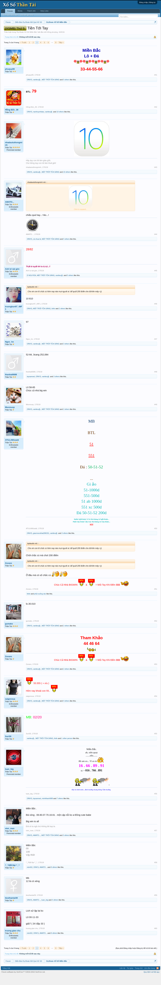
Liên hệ (122, 978)
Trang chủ (139, 978)
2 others (62, 318)
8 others (54, 877)
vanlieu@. (37, 89)
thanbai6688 (11, 384)
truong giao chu (12, 940)
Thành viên (31, 11)
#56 (155, 803)
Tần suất (126, 30)
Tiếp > (61, 52)
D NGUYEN (31, 285)
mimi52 (29, 877)
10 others (60, 121)
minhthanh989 (47, 808)
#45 (155, 280)
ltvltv (53, 318)
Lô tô (134, 30)
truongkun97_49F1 (13, 317)
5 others (66, 89)
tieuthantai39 (11, 907)
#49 (155, 414)
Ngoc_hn (9, 351)
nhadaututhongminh (13, 153)
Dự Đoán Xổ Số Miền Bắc (27, 41)
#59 (155, 905)
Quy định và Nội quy (152, 981)
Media (20, 11)
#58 (155, 872)
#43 (155, 177)
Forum (10, 11)
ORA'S (29, 89)
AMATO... (9, 211)
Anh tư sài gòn (12, 278)
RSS (157, 978)
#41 (155, 84)
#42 (155, 116)
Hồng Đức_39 (11, 119)
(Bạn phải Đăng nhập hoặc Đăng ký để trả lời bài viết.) (136, 958)
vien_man (9, 838)
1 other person (67, 748)
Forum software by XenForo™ (23, 981)
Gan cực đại (116, 30)
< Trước (23, 52)
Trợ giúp (130, 978)
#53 (155, 674)
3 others (66, 353)
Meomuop (10, 416)
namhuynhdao (38, 121)
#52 (155, 630)
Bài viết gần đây (27, 15)
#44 (155, 244)
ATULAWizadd (12, 449)
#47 (155, 348)
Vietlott (39, 30)
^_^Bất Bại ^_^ (12, 874)
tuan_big (9, 778)
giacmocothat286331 (41, 543)
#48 (155, 381)
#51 (155, 598)
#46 (155, 313)
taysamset (31, 386)
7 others (60, 808)
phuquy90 (10, 78)
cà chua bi (37, 249)
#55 (155, 743)
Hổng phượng (52, 41)
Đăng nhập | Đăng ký (147, 2)
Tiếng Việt (6, 978)
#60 (155, 938)
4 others (66, 710)
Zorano (8, 572)
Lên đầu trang (149, 978)
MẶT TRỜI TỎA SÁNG (50, 89)
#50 (155, 538)
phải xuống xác (40, 603)
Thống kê (105, 30)
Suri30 (8, 746)
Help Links (44, 11)
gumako (9, 633)
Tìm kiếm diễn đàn (11, 15)
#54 (155, 706)
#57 (155, 840)
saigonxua (10, 708)
